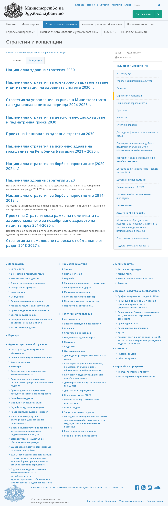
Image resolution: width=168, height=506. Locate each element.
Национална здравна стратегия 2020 (40, 180)
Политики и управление (28, 52)
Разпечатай (124, 57)
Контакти (117, 4)
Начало (9, 52)
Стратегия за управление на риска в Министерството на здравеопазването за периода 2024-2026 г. (56, 102)
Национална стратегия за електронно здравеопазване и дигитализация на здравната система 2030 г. (57, 84)
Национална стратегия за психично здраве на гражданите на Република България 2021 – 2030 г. (52, 148)
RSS (120, 52)
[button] (11, 24)
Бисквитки (110, 500)
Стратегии (15, 60)
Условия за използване (131, 500)
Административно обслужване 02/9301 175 (82, 487)
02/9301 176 (116, 487)
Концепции (35, 60)
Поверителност (155, 500)
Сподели (134, 52)
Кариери (79, 4)
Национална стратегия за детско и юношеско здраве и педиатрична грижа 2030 (55, 119)
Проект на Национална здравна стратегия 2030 (50, 133)
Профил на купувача (98, 4)
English (128, 4)
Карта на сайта (95, 500)
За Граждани (143, 14)
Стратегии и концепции (54, 52)
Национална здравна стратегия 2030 (40, 69)
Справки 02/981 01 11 (43, 487)
